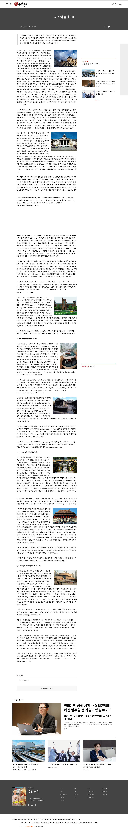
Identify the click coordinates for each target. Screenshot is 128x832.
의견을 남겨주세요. (24, 680)
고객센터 (44, 819)
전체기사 (62, 800)
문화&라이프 (63, 794)
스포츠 (62, 797)
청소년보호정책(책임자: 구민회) (71, 819)
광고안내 (104, 794)
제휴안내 (38, 819)
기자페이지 (91, 797)
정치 (61, 789)
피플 (75, 797)
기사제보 (104, 789)
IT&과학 (76, 794)
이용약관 (49, 819)
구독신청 (104, 792)
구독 (97, 64)
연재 (89, 789)
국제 (75, 792)
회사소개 (20, 819)
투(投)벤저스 (87, 63)
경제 (75, 789)
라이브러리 (91, 794)
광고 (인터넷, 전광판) (29, 819)
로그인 (120, 4)
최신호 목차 (91, 792)
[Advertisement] (42, 220)
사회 (61, 792)
